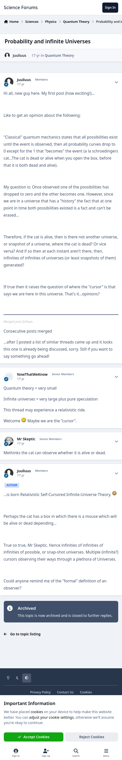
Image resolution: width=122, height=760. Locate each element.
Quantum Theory (59, 55)
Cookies (86, 692)
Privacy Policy (40, 692)
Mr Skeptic (26, 439)
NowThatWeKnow (32, 374)
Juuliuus (19, 55)
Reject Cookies (91, 736)
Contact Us (65, 692)
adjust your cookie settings (51, 717)
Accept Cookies (34, 736)
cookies (37, 711)
